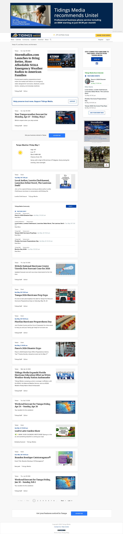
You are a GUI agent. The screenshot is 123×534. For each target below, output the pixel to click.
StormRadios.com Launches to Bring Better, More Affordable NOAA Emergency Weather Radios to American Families (29, 65)
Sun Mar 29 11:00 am (21, 455)
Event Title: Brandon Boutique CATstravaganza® (29, 461)
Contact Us (57, 527)
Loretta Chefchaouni (21, 196)
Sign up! (97, 59)
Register (100, 40)
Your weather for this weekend (24, 410)
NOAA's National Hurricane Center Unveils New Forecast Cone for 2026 (32, 267)
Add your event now (97, 112)
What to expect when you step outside (26, 120)
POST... (71, 206)
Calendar (18, 40)
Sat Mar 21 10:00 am (21, 428)
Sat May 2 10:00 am (21, 345)
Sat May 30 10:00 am (21, 319)
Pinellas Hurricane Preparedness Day (33, 321)
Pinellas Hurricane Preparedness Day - (34, 241)
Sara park (17, 466)
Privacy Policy (65, 532)
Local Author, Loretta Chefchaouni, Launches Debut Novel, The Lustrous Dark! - (45, 224)
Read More (18, 217)
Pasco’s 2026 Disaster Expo (28, 348)
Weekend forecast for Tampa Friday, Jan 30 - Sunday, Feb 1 (32, 480)
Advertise (40, 40)
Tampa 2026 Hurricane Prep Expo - (32, 233)
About (47, 40)
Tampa (16, 51)
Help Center (65, 527)
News (12, 40)
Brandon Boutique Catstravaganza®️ (33, 457)
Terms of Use (57, 532)
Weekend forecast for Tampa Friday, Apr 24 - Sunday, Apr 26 (32, 405)
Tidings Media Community (22, 206)
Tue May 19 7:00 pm (21, 178)
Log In (108, 40)
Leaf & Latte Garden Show (27, 431)
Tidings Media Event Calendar (94, 73)
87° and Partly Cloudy (61, 35)
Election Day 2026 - (27, 249)
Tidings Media (33, 196)
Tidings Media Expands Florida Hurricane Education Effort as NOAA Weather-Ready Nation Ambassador (32, 375)
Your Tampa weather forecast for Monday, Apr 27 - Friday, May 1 (31, 115)
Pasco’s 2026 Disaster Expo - (30, 215)
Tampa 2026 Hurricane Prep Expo (31, 295)
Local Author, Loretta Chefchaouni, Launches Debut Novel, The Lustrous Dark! (33, 183)
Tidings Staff (18, 91)
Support (72, 101)
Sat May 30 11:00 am (21, 292)
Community (25, 40)
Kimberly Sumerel (20, 442)
